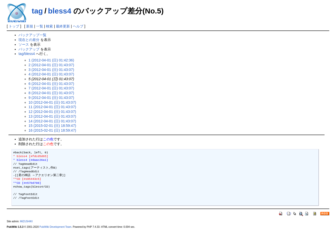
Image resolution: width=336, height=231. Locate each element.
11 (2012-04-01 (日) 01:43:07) (52, 107)
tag (37, 11)
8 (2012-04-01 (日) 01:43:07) (51, 93)
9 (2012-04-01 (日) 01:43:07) (51, 98)
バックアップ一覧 (32, 35)
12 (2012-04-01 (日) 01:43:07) (52, 112)
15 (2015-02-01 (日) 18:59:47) (52, 126)
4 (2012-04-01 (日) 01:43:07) (51, 74)
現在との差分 (28, 40)
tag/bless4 (26, 54)
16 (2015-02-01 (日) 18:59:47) (52, 130)
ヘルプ (78, 26)
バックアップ (28, 49)
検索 (49, 26)
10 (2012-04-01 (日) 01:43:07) (52, 102)
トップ (14, 26)
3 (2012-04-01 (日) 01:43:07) (51, 70)
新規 (29, 26)
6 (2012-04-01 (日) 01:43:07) (51, 84)
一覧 (39, 26)
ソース (23, 44)
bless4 (59, 11)
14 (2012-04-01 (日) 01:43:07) (52, 121)
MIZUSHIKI (26, 221)
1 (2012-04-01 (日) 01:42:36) (51, 60)
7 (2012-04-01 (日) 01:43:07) (51, 88)
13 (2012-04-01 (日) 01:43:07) (52, 116)
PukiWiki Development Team (55, 227)
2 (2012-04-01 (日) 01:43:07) (51, 65)
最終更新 (63, 26)
